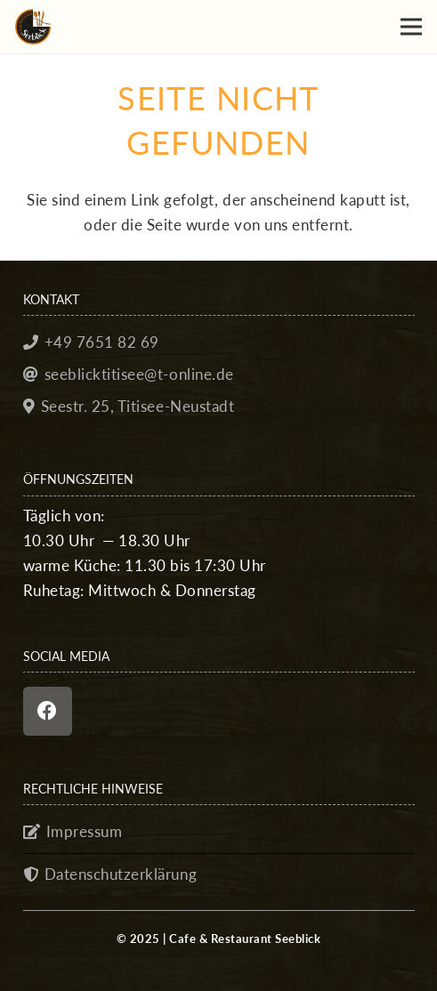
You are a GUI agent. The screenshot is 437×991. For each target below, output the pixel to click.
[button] (410, 26)
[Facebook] (47, 711)
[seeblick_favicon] (33, 26)
